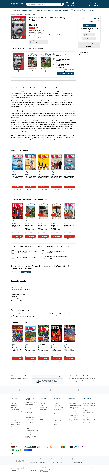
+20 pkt (40, 27)
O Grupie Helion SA (87, 401)
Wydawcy (13, 420)
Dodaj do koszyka (89, 25)
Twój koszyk (43, 405)
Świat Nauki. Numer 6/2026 (56, 348)
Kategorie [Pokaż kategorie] (13, 10)
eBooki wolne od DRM (30, 417)
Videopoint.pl (34, 462)
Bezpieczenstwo (29, 404)
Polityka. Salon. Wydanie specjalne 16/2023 (56, 227)
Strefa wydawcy (72, 403)
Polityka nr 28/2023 (69, 176)
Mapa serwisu (57, 420)
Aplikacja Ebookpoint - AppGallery (30, 433)
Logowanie (42, 401)
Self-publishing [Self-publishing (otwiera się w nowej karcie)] (84, 390)
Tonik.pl (94, 467)
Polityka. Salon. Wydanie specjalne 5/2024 (63, 64)
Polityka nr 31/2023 (30, 176)
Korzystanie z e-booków (31, 408)
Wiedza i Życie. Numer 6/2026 (68, 348)
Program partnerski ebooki (75, 405)
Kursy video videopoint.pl (89, 422)
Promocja (32, 27)
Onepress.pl (44, 459)
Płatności (56, 413)
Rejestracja (42, 403)
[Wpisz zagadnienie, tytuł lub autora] (43, 4)
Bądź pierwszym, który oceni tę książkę (52, 34)
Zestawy (13, 418)
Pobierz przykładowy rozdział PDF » (19, 294)
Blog (12, 426)
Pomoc (30, 261)
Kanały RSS (1, 457)
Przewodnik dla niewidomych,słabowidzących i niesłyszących (29, 413)
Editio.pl (64, 459)
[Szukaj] (62, 4)
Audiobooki (25, 10)
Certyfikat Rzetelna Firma (89, 403)
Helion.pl (33, 459)
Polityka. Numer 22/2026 (42, 348)
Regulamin (56, 403)
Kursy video (37, 10)
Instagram (1, 446)
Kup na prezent (90, 34)
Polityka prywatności (59, 405)
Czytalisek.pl (55, 462)
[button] (75, 162)
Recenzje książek (58, 418)
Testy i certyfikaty (15, 424)
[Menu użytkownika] (90, 4)
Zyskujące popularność (16, 411)
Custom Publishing (73, 417)
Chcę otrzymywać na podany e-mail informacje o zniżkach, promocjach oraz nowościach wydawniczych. (46, 381)
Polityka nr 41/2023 (69, 225)
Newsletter (42, 416)
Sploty (64, 462)
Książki (31, 10)
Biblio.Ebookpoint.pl (77, 462)
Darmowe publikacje (16, 416)
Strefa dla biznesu (73, 401)
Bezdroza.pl (86, 459)
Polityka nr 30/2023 (43, 176)
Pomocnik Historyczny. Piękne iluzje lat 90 (17, 349)
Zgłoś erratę (14, 296)
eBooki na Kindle (29, 422)
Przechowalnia (43, 407)
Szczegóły (83, 52)
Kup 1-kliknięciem (89, 38)
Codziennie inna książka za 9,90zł (89, 14)
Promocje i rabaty (15, 409)
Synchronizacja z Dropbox (31, 425)
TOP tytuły (14, 407)
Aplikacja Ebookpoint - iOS (31, 430)
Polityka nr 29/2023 (56, 176)
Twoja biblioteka (44, 409)
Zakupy (27, 406)
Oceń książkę (43, 413)
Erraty (55, 416)
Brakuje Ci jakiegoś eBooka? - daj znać (82, 375)
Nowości (49, 10)
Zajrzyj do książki (15, 41)
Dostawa (56, 411)
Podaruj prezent (93, 10)
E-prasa (13, 300)
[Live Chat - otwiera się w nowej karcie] (73, 4)
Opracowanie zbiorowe (38, 30)
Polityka (39, 32)
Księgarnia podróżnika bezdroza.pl (88, 416)
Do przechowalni (89, 46)
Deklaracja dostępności (59, 407)
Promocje (43, 10)
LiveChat (56, 422)
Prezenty (42, 411)
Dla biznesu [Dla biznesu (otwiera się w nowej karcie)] (55, 390)
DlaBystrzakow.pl (77, 459)
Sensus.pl (54, 459)
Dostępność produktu (84, 54)
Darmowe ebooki (63, 10)
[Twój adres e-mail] (44, 377)
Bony (85, 10)
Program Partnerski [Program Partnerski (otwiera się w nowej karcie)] (26, 390)
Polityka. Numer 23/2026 (29, 348)
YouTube (1, 449)
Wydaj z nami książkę (73, 413)
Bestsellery (55, 10)
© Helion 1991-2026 (15, 470)
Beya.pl (43, 462)
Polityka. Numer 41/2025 (16, 226)
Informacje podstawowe (31, 402)
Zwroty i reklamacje (58, 409)
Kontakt (56, 401)
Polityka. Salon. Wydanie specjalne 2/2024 (63, 59)
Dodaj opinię (26, 272)
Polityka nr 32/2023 (17, 176)
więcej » (37, 382)
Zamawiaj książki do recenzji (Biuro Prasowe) (74, 408)
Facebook (1, 440)
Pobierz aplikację (77, 10)
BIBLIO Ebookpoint (73, 415)
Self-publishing (72, 411)
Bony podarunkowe (15, 422)
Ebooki (19, 10)
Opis (82, 50)
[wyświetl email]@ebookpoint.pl (49, 469)
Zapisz (59, 376)
